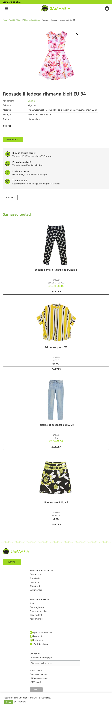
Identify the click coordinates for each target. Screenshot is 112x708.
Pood (5, 20)
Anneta (11, 562)
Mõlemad (36, 682)
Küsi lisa (10, 197)
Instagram (36, 640)
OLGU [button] (8, 702)
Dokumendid (36, 590)
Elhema (31, 101)
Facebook (36, 636)
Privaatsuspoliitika (38, 611)
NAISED (12, 20)
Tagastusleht (36, 615)
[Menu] (6, 8)
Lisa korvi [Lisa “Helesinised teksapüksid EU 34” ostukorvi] (56, 447)
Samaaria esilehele (12, 2)
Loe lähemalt (19, 701)
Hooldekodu (35, 582)
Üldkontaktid (36, 575)
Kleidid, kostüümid (32, 20)
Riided (20, 20)
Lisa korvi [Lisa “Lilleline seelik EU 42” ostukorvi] (56, 524)
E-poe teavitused (40, 678)
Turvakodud (35, 578)
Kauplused (35, 586)
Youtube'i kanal (39, 644)
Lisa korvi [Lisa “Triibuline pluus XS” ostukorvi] (56, 369)
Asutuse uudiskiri (40, 674)
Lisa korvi (12, 139)
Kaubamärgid (36, 619)
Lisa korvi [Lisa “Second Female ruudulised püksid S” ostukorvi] (56, 292)
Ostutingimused (37, 607)
